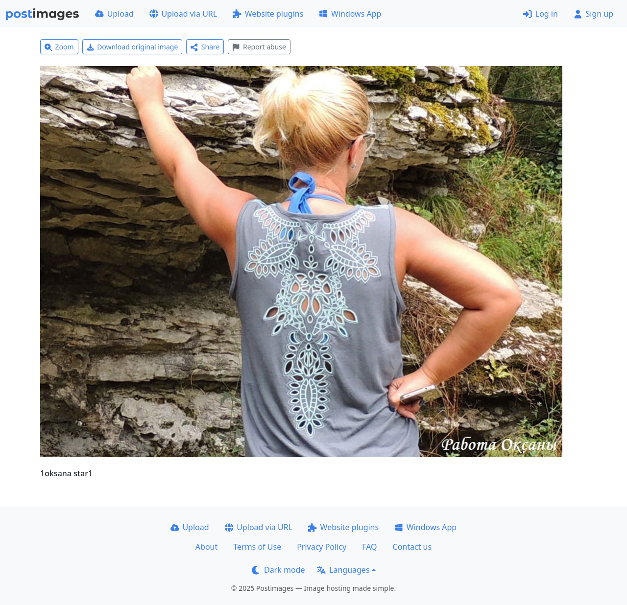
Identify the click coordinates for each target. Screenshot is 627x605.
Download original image (132, 46)
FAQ (369, 546)
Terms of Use (257, 546)
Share (205, 46)
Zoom (59, 46)
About (206, 546)
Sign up (593, 13)
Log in (540, 13)
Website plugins (268, 13)
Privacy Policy (321, 546)
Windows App (350, 13)
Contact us (412, 546)
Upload (114, 13)
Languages (343, 569)
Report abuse (259, 46)
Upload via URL (183, 13)
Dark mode (278, 569)
